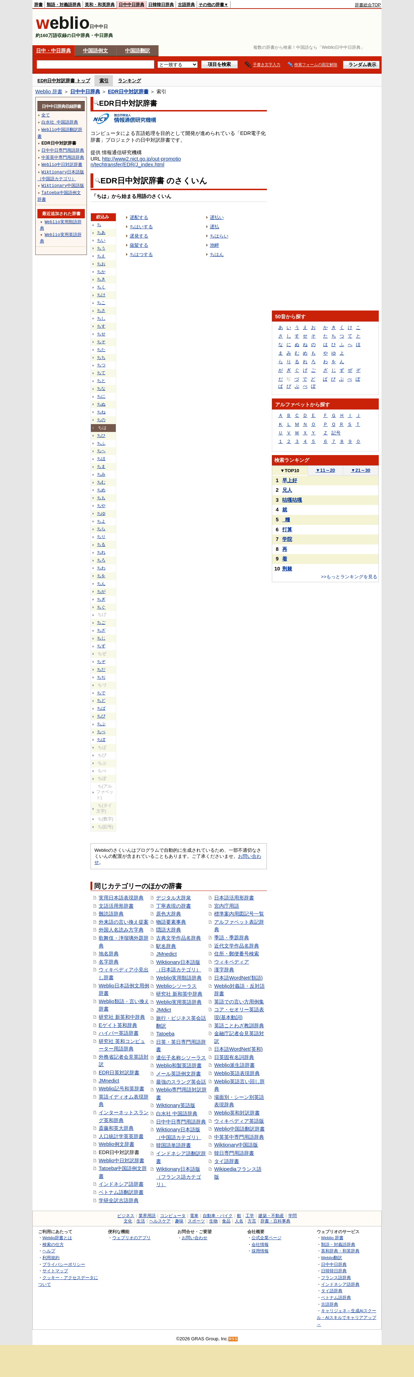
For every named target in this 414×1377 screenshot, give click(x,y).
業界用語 (147, 1216)
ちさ (101, 310)
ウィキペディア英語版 (239, 1121)
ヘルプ (48, 1250)
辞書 (38, 4)
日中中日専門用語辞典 (181, 1122)
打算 (287, 529)
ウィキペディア (231, 962)
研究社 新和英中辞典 (179, 994)
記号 (336, 432)
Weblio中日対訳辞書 (121, 1160)
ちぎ (101, 599)
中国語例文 (95, 50)
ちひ (101, 435)
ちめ (101, 489)
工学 (249, 1216)
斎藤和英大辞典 (116, 1128)
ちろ (101, 560)
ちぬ (101, 404)
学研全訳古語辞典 (119, 1200)
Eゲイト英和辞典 (118, 1025)
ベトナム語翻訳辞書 (121, 1192)
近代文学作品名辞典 (236, 946)
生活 (140, 1221)
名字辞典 (109, 962)
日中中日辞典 (131, 4)
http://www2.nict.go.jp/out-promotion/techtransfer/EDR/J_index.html (135, 161)
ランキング (129, 80)
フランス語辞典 (336, 1277)
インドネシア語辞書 (121, 1184)
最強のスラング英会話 (181, 1082)
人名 (239, 1221)
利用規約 (50, 1257)
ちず (101, 645)
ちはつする (141, 254)
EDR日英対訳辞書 (119, 1072)
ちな (101, 388)
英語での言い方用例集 (239, 1002)
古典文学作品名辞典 (178, 938)
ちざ (101, 630)
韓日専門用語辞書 (234, 1153)
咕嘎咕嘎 (292, 500)
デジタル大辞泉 (173, 898)
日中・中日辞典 (53, 50)
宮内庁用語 (226, 906)
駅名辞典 (166, 946)
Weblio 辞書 (48, 91)
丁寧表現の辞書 (173, 906)
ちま (101, 466)
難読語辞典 (111, 914)
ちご (101, 622)
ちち (101, 357)
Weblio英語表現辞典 (237, 1073)
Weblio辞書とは (57, 1237)
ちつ (101, 364)
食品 (226, 1221)
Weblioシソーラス (176, 986)
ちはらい (219, 236)
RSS (233, 1339)
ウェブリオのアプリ (131, 1237)
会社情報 (260, 1244)
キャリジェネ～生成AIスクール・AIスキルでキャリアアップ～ (346, 1317)
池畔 (214, 245)
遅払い (217, 217)
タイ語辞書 (226, 1161)
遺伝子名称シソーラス (181, 1057)
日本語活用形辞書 (234, 898)
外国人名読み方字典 (121, 930)
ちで (101, 692)
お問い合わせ (194, 1237)
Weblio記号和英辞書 (121, 1088)
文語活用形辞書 (116, 906)
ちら (101, 528)
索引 (104, 80)
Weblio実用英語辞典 (179, 1002)
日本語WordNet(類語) (238, 978)
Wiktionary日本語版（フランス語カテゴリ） (178, 1176)
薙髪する (139, 245)
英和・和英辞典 (100, 4)
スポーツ (196, 1221)
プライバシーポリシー (63, 1264)
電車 (194, 1216)
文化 (128, 1221)
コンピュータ (173, 1216)
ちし (101, 318)
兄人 (287, 490)
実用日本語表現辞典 (121, 898)
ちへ (101, 450)
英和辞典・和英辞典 (340, 1250)
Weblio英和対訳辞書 (237, 1113)
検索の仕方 (53, 1244)
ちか (101, 271)
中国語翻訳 (137, 50)
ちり (101, 536)
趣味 (179, 1221)
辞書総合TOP (368, 4)
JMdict (163, 1010)
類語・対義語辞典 (64, 4)
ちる (101, 544)
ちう (101, 248)
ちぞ (101, 661)
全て (45, 115)
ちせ (101, 334)
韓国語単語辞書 (173, 1145)
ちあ (101, 232)
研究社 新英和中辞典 (122, 1017)
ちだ (101, 669)
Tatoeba (165, 1034)
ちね (101, 412)
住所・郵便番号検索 (236, 953)
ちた (101, 349)
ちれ (101, 552)
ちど (101, 700)
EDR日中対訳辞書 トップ (63, 80)
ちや (101, 505)
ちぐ (101, 607)
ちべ (101, 731)
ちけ (101, 294)
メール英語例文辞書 (178, 1073)
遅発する (139, 236)
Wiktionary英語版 (175, 1105)
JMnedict (109, 1081)
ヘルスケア (160, 1221)
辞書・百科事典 (275, 1221)
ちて (101, 372)
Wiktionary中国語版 (236, 1145)
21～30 (361, 470)
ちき (101, 279)
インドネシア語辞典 (340, 1284)
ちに (101, 396)
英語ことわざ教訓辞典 (239, 1025)
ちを (101, 575)
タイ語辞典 (331, 1290)
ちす (101, 326)
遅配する (139, 217)
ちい (101, 240)
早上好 (289, 480)
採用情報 (260, 1250)
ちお (101, 263)
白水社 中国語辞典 (176, 1113)
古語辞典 (186, 4)
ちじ (101, 638)
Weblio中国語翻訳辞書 (239, 1129)
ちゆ (101, 513)
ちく (101, 287)
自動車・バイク (218, 1216)
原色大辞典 (168, 914)
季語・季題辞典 (231, 937)
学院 (287, 539)
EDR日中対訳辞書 (128, 91)
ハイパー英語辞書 (119, 1033)
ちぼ (101, 739)
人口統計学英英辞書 (121, 1136)
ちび (101, 716)
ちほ (101, 458)
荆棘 (287, 569)
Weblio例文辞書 (116, 1144)
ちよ (101, 521)
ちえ (101, 256)
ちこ (101, 302)
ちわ (101, 567)
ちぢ (101, 677)
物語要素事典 (171, 922)
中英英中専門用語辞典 (239, 1137)
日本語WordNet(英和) (238, 1049)
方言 (252, 1221)
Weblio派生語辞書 (234, 1065)
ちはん (217, 254)
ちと (101, 380)
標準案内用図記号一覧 (239, 914)
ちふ (101, 443)
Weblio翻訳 (331, 1257)
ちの (101, 419)
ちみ (101, 474)
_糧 (286, 519)
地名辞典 (109, 953)
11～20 (325, 470)
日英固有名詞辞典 (234, 1057)
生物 (213, 1221)
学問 (292, 1216)
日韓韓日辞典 (161, 4)
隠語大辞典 (168, 930)
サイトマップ (55, 1270)
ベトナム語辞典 (336, 1297)
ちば (101, 708)
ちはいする (141, 226)
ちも (101, 497)
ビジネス (125, 1216)
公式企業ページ (266, 1237)
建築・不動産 (271, 1216)
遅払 (214, 226)
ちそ (101, 341)
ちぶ (101, 723)
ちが (101, 591)
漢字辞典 (224, 969)
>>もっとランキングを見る (349, 576)
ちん (101, 583)
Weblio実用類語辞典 (179, 978)
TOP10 (289, 470)
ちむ (101, 482)
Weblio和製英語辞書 (179, 1065)
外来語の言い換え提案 (124, 922)
